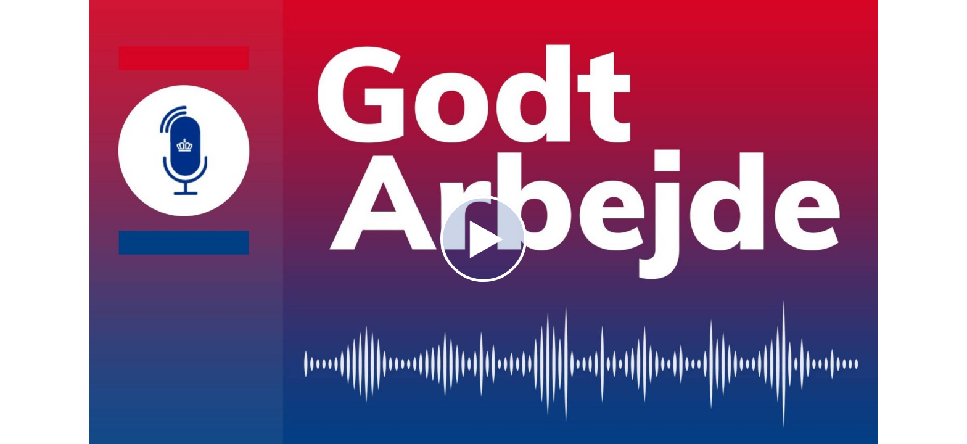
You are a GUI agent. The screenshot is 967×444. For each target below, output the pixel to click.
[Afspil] (483, 279)
